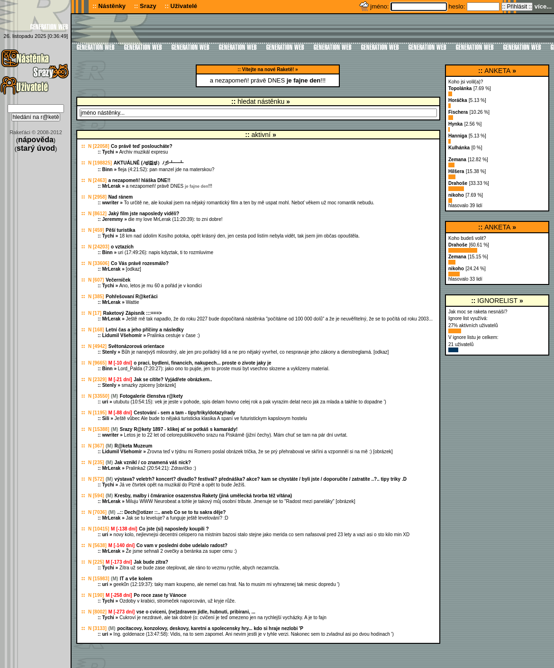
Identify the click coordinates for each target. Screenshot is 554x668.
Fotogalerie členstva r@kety (151, 396)
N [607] (96, 280)
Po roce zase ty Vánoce (160, 595)
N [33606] (98, 263)
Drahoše (457, 183)
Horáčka (457, 100)
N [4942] (97, 346)
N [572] (96, 479)
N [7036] (97, 512)
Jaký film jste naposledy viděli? (144, 213)
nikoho (456, 195)
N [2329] (97, 379)
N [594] (96, 495)
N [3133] (97, 628)
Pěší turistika (120, 230)
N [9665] (97, 363)
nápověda (36, 140)
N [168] (96, 329)
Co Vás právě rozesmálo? (140, 263)
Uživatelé (184, 5)
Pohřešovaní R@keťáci (132, 296)
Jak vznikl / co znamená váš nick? (153, 462)
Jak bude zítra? (151, 562)
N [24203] (98, 246)
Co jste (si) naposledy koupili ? (174, 528)
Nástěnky (112, 5)
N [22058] (98, 146)
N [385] (96, 296)
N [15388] (98, 429)
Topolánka (460, 88)
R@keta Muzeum (134, 445)
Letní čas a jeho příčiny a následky (145, 329)
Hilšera (456, 171)
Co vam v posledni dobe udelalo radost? (181, 545)
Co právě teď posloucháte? (141, 146)
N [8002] (97, 611)
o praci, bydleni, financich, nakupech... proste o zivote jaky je (202, 363)
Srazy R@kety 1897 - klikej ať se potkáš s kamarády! (179, 429)
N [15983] (98, 578)
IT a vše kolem (136, 578)
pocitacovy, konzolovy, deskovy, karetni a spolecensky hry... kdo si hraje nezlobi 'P (210, 628)
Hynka (455, 124)
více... (543, 6)
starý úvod (36, 148)
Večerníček (118, 280)
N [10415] (98, 528)
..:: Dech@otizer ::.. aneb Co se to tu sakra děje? (171, 512)
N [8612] (97, 213)
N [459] (96, 230)
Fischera (458, 112)
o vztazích (122, 246)
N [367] (96, 445)
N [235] (96, 462)
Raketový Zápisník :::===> (132, 313)
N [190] (96, 595)
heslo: (458, 6)
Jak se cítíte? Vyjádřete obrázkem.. (173, 379)
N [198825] (100, 162)
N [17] (94, 313)
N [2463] (97, 180)
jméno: (380, 6)
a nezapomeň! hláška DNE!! (140, 180)
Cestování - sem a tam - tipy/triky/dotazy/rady (185, 412)
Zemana (457, 159)
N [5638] (97, 545)
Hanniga (457, 135)
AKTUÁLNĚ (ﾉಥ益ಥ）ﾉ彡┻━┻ (148, 162)
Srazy (148, 5)
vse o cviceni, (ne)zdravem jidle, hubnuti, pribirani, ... (195, 611)
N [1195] (97, 412)
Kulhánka (459, 147)
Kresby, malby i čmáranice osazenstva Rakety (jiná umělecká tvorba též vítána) (203, 495)
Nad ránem (121, 197)
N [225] (96, 562)
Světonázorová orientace (136, 346)
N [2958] (97, 197)
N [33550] (98, 396)
